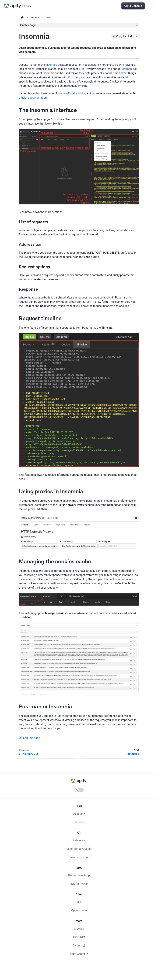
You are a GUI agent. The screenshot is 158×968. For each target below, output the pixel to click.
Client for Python (79, 857)
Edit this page (29, 738)
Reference (79, 840)
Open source (79, 910)
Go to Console (133, 6)
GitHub (79, 937)
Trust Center (79, 954)
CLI (79, 902)
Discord (79, 945)
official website (75, 93)
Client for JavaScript (79, 848)
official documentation (33, 97)
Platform (78, 822)
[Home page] (22, 18)
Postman (126, 69)
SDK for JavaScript (79, 875)
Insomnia (51, 64)
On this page (28, 25)
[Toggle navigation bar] (151, 6)
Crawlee (79, 928)
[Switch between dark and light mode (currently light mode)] (79, 790)
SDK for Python (79, 883)
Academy (79, 813)
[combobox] (136, 36)
